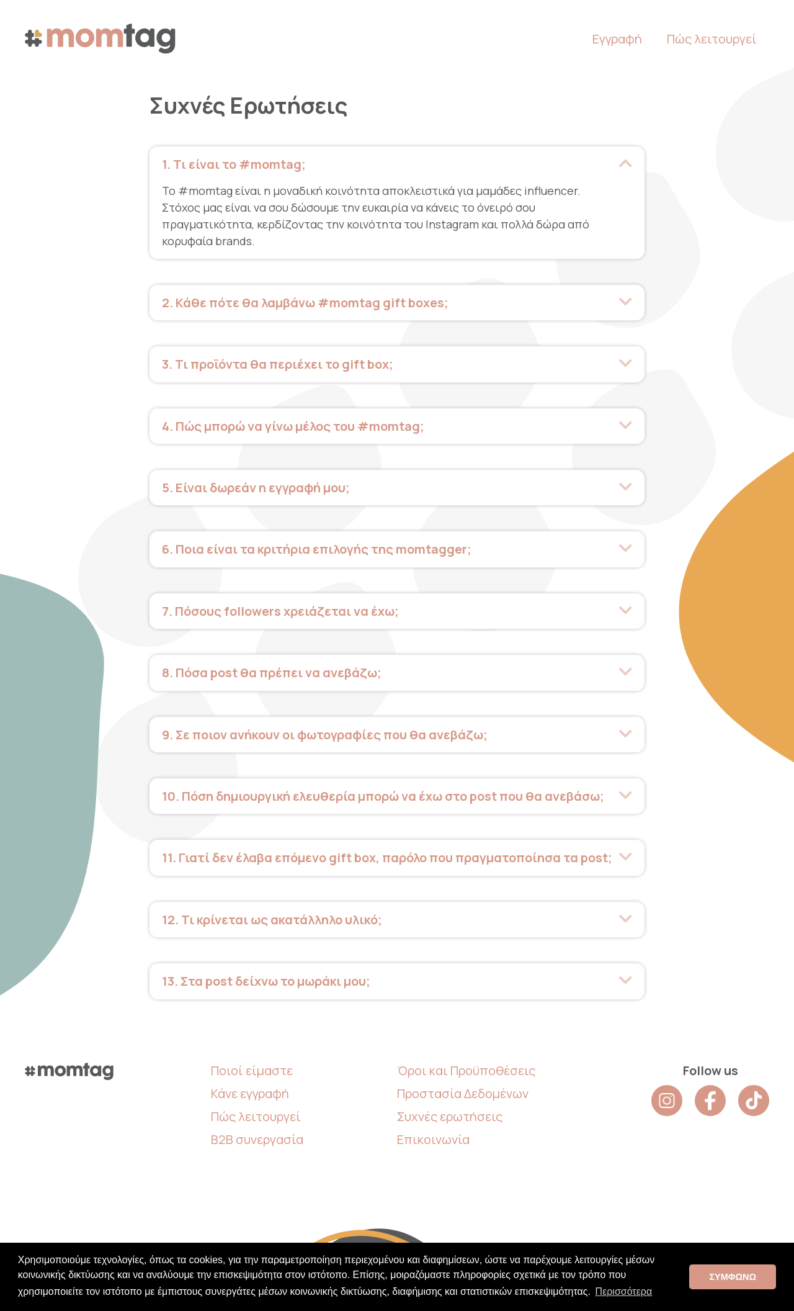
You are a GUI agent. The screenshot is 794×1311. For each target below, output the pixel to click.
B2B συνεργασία (257, 1135)
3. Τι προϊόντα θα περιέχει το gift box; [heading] (277, 363)
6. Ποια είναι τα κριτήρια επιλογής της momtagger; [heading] (316, 547)
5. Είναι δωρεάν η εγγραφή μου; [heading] (256, 486)
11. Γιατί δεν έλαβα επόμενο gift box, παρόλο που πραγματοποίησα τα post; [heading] (387, 855)
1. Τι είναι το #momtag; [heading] (234, 164)
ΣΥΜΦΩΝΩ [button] (732, 1277)
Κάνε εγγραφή (250, 1089)
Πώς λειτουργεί (712, 38)
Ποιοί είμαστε (252, 1066)
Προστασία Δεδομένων (463, 1089)
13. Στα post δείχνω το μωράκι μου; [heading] (266, 978)
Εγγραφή (617, 38)
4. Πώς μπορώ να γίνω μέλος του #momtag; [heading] (293, 425)
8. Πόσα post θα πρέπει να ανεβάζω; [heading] (271, 670)
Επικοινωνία (433, 1135)
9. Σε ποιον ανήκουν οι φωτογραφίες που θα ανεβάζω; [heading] (325, 732)
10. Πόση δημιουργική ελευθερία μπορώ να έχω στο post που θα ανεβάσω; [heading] (383, 793)
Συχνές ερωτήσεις (449, 1112)
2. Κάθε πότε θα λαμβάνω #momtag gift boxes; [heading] (305, 302)
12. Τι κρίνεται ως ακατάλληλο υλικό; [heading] (272, 916)
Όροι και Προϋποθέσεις (466, 1066)
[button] (625, 163)
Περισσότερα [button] (624, 1291)
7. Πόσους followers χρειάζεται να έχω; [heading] (280, 609)
